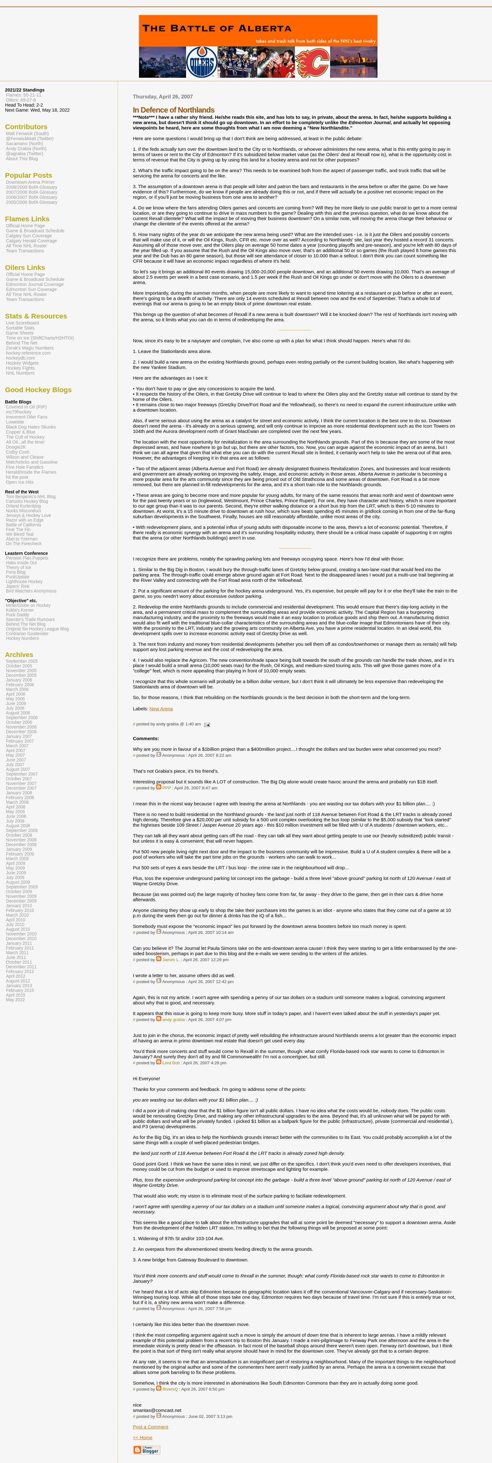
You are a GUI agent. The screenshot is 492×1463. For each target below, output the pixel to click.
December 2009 (21, 901)
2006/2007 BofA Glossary (31, 197)
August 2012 (18, 981)
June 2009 (16, 873)
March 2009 (17, 858)
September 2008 (22, 830)
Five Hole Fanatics (25, 467)
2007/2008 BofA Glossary (31, 192)
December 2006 (21, 731)
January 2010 (19, 905)
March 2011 (17, 952)
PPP (167, 788)
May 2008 (15, 811)
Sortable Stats (20, 327)
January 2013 (19, 985)
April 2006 (15, 694)
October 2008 (19, 835)
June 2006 (16, 703)
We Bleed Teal (20, 534)
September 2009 (22, 887)
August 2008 (18, 826)
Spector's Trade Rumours (30, 619)
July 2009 (15, 877)
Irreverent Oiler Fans (26, 416)
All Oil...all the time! (25, 442)
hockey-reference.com (28, 352)
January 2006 (19, 680)
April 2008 (15, 807)
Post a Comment (150, 1426)
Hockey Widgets (22, 363)
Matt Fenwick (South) (27, 133)
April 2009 (15, 863)
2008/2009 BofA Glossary (31, 187)
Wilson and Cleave (25, 457)
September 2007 (22, 774)
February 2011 (20, 948)
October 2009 (19, 891)
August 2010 (18, 929)
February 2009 (20, 854)
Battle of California (23, 525)
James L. (171, 959)
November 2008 (21, 840)
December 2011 (21, 967)
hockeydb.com (20, 357)
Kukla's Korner (20, 610)
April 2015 (15, 995)
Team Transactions (25, 250)
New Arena (161, 708)
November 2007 (21, 783)
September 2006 (22, 717)
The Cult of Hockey (25, 436)
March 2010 (17, 915)
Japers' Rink (17, 586)
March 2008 (17, 802)
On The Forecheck (23, 543)
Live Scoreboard (22, 322)
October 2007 (19, 778)
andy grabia (174, 1019)
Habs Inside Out (21, 562)
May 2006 (15, 699)
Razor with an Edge (25, 520)
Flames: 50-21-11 (23, 94)
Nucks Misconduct (23, 510)
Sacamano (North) (24, 143)
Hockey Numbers (22, 638)
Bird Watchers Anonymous (31, 591)
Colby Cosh (17, 452)
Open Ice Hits (19, 482)
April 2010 (15, 920)
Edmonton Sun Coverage (31, 289)
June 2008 (16, 816)
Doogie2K (16, 447)
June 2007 (16, 760)
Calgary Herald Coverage (31, 240)
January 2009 (19, 849)
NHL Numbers (20, 373)
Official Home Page (25, 225)
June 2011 (16, 957)
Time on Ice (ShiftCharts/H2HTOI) (40, 337)
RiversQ (170, 1389)
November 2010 (21, 934)
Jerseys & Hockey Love (28, 515)
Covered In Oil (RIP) (26, 406)
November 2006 (21, 727)
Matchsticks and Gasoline (32, 462)
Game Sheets (20, 332)
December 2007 (21, 788)
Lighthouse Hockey (24, 581)
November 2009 (21, 896)
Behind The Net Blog (25, 624)
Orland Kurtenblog (23, 506)
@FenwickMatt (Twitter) (30, 138)
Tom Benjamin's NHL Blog (31, 496)
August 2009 (18, 882)
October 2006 (19, 722)
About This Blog (22, 158)
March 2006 (17, 689)
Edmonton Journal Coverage (35, 284)
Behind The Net (21, 342)
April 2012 (15, 976)
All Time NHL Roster (26, 245)
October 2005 (19, 666)
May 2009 (15, 868)
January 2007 (19, 736)
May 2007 (15, 755)
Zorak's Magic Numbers (30, 347)
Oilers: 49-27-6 (21, 100)
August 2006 (18, 713)
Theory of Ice (18, 567)
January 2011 (19, 943)
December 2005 (21, 675)
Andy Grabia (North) (26, 148)
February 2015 (20, 990)
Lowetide (15, 421)
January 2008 (19, 793)
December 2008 (21, 844)
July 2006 (15, 708)
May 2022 (15, 999)
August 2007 (18, 769)
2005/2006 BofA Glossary (31, 202)
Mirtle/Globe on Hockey (28, 605)
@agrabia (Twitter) (24, 153)
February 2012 (20, 971)
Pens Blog (15, 572)
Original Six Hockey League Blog (37, 629)
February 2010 (20, 910)
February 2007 (20, 741)
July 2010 (15, 924)
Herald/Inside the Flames (31, 472)
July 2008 (15, 821)
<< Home (142, 1437)
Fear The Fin (18, 529)
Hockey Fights (20, 368)
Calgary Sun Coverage (29, 235)
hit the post (17, 477)
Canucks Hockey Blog (27, 501)
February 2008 (20, 797)
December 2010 (21, 938)
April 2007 (15, 750)
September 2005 (22, 661)
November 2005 (21, 670)
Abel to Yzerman (22, 539)
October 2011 (19, 962)
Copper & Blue (20, 431)
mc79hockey (18, 411)
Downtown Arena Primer (30, 182)
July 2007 (15, 764)
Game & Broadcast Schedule (35, 230)
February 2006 (20, 684)
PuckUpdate (17, 577)
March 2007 (17, 746)
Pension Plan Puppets (27, 558)
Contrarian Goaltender (27, 633)
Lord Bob (171, 1062)
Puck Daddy (17, 615)
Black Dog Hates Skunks (31, 426)
